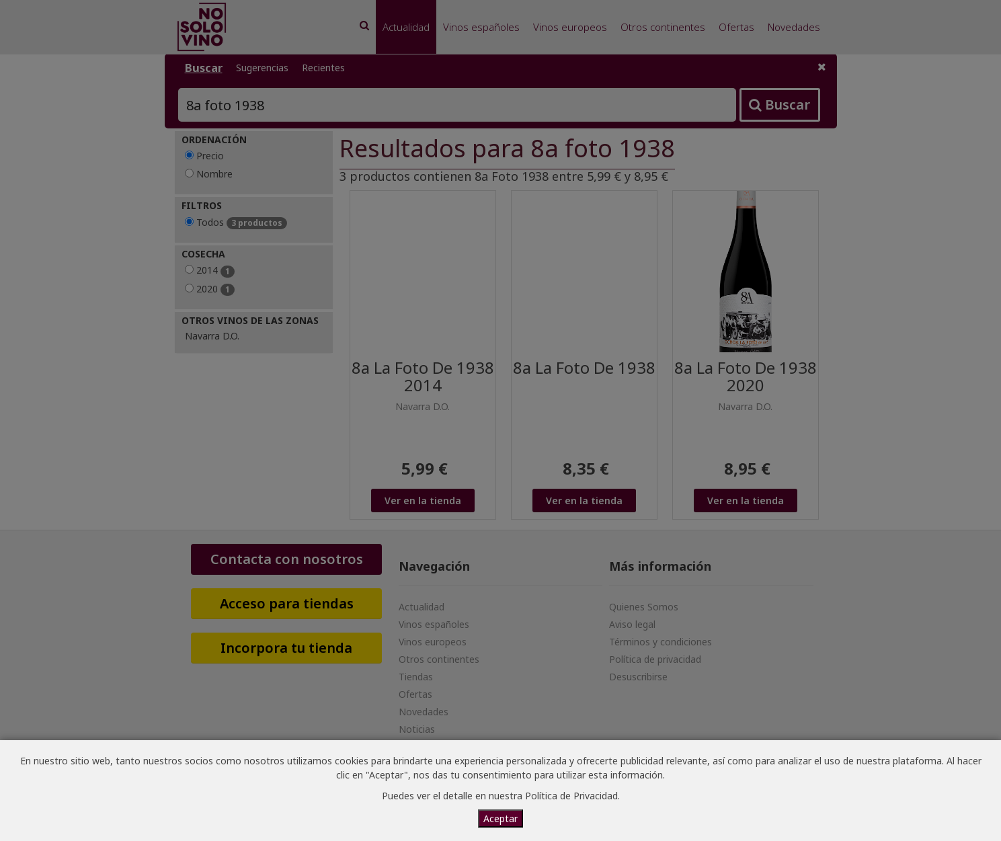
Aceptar (500, 818)
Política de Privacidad (571, 795)
